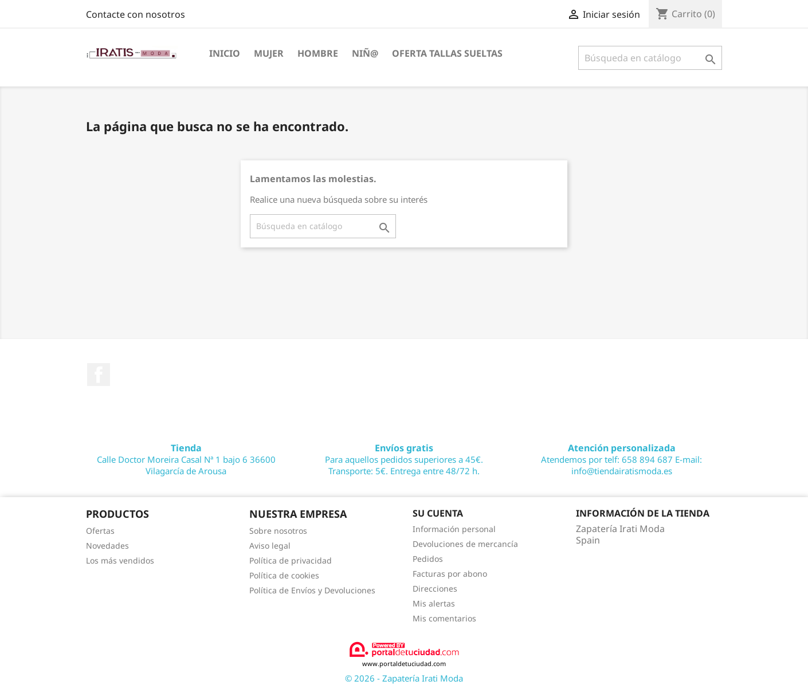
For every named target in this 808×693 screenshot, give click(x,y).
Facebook (98, 374)
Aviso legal (270, 545)
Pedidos (428, 558)
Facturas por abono (450, 573)
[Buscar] (650, 58)
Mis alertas (434, 603)
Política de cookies (284, 575)
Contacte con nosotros (135, 14)
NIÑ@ (365, 53)
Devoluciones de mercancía (465, 543)
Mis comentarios (444, 618)
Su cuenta (438, 513)
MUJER (269, 53)
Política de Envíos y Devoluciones (312, 590)
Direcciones (435, 588)
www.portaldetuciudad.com (404, 654)
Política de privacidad (290, 560)
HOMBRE (317, 53)
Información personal (454, 528)
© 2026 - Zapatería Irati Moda (404, 678)
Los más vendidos (120, 560)
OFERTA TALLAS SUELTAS (447, 53)
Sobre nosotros (278, 530)
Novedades (107, 545)
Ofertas (100, 530)
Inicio (224, 53)
